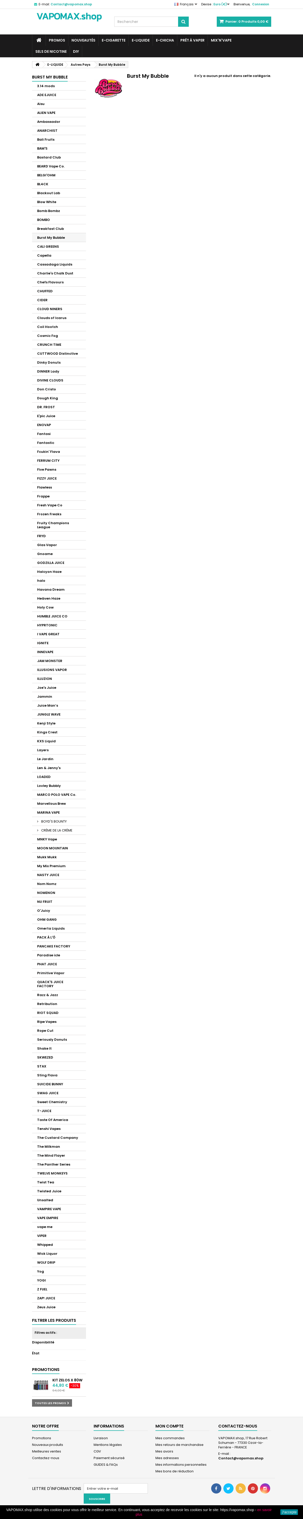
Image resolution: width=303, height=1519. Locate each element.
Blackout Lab (48, 193)
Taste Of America (52, 1119)
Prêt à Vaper (192, 40)
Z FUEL (42, 1289)
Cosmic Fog (47, 335)
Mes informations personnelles (181, 1464)
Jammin (44, 696)
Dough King (47, 398)
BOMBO (43, 219)
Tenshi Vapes (49, 1128)
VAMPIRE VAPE (49, 1209)
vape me (44, 1226)
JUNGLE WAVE (49, 714)
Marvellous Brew (51, 803)
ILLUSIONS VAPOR (52, 669)
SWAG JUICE (48, 1093)
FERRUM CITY (48, 460)
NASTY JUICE (48, 875)
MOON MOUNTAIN (52, 848)
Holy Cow (45, 607)
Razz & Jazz (47, 995)
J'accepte (289, 1512)
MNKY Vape (47, 839)
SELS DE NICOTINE (51, 51)
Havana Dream (51, 589)
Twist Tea (45, 1182)
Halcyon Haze (49, 571)
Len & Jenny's (49, 767)
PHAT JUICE (47, 964)
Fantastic (45, 442)
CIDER (42, 300)
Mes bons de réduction (174, 1471)
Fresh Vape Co (49, 505)
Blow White (46, 202)
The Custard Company (57, 1137)
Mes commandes (170, 1438)
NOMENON (46, 892)
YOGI (41, 1280)
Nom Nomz (46, 883)
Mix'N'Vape (221, 40)
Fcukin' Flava (48, 451)
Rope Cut (45, 1030)
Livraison (101, 1438)
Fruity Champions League (53, 525)
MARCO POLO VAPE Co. (56, 794)
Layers (43, 750)
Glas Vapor (47, 545)
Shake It (44, 1048)
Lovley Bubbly (49, 785)
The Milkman (48, 1146)
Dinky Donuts (49, 362)
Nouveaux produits (47, 1444)
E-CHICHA (165, 40)
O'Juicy (43, 910)
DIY (76, 51)
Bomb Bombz (48, 210)
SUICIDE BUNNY (50, 1084)
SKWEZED (45, 1057)
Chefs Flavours (50, 282)
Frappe (43, 496)
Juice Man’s (47, 705)
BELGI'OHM (46, 175)
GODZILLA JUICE (50, 562)
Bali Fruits (45, 139)
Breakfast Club (50, 228)
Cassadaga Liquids (54, 264)
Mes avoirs (164, 1451)
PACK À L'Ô (46, 937)
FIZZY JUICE (47, 478)
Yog (40, 1271)
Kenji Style (46, 723)
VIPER (42, 1235)
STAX (41, 1066)
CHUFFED (45, 291)
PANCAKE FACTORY (53, 946)
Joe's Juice (46, 687)
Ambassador (48, 121)
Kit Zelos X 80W (67, 1380)
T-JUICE (44, 1110)
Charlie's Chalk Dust (55, 273)
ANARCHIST (47, 130)
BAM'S (42, 148)
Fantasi (44, 433)
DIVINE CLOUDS (50, 380)
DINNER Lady (48, 371)
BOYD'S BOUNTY (53, 821)
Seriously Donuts (52, 1039)
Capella (44, 255)
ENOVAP (44, 424)
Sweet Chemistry (52, 1102)
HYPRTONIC (47, 625)
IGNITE (43, 643)
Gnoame (45, 553)
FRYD (41, 536)
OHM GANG (47, 919)
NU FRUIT (44, 901)
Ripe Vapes (46, 1021)
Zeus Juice (46, 1307)
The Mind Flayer (51, 1155)
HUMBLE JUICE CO (52, 616)
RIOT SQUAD (48, 1012)
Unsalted (45, 1200)
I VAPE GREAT (48, 634)
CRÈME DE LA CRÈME (56, 830)
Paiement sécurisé (109, 1458)
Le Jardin (45, 759)
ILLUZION (44, 678)
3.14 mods (46, 86)
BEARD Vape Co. (51, 166)
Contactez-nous (45, 1458)
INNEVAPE (45, 652)
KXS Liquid (46, 741)
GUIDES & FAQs (106, 1464)
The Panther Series (53, 1164)
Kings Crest (47, 732)
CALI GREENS (48, 246)
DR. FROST (46, 407)
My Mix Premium (51, 866)
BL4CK (42, 184)
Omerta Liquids (51, 928)
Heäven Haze (48, 598)
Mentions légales (108, 1444)
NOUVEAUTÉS (83, 40)
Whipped (45, 1244)
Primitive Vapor (51, 973)
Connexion (260, 4)
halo (41, 580)
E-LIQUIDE (141, 40)
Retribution (47, 1003)
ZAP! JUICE (46, 1298)
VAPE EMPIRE (47, 1218)
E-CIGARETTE (113, 40)
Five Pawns (46, 469)
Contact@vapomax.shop (240, 1458)
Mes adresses (167, 1458)
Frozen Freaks (49, 514)
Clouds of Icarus (51, 317)
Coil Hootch (47, 326)
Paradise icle (48, 955)
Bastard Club (49, 157)
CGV (97, 1451)
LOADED (44, 776)
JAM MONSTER (49, 660)
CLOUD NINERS (49, 309)
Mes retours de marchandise (179, 1444)
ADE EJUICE (46, 95)
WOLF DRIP (46, 1262)
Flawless (44, 487)
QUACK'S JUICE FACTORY (50, 984)
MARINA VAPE (48, 812)
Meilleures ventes (46, 1451)
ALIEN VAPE (46, 112)
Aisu (41, 103)
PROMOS (57, 40)
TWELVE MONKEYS (52, 1173)
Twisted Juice (49, 1191)
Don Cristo (46, 389)
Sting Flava (47, 1075)
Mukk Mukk (47, 857)
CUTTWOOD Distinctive (57, 353)
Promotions (46, 1369)
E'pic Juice (46, 416)
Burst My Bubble (51, 237)
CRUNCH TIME (49, 344)
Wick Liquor (47, 1253)
